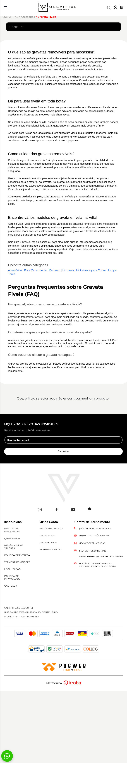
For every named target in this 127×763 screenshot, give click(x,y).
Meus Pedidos (48, 542)
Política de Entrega (17, 555)
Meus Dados (47, 535)
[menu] (5, 8)
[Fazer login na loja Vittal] (115, 8)
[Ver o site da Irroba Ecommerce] (72, 683)
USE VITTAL (10, 17)
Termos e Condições (17, 562)
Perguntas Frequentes (12, 530)
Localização (12, 569)
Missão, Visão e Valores (13, 547)
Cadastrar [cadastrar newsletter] (63, 451)
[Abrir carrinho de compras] (121, 7)
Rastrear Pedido (50, 549)
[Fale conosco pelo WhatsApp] (7, 756)
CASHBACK (10, 585)
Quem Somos (12, 538)
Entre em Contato (51, 528)
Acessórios (28, 17)
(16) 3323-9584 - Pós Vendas (95, 528)
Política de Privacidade (12, 577)
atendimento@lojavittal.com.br (101, 556)
